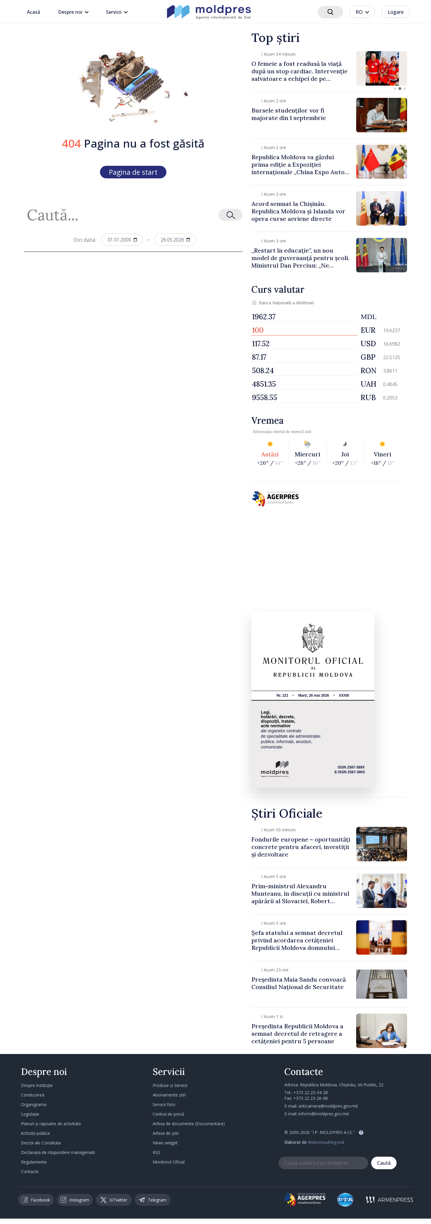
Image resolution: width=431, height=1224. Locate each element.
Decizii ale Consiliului (41, 1143)
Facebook (36, 1200)
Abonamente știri (169, 1095)
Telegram (152, 1200)
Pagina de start (133, 172)
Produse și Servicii (170, 1085)
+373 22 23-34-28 (310, 1092)
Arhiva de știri (166, 1133)
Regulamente (34, 1162)
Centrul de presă (168, 1114)
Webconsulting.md (326, 1142)
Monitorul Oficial (169, 1162)
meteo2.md (301, 431)
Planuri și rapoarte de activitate (51, 1123)
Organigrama (33, 1104)
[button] (395, 88)
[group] (329, 68)
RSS (156, 1152)
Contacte (30, 1171)
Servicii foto (164, 1104)
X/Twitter (114, 1200)
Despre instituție (37, 1085)
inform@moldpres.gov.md (323, 1114)
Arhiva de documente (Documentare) (189, 1123)
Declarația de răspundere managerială (58, 1152)
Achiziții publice (35, 1133)
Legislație (30, 1114)
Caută (384, 1163)
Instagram (74, 1200)
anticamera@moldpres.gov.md (328, 1106)
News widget (165, 1143)
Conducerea (32, 1095)
